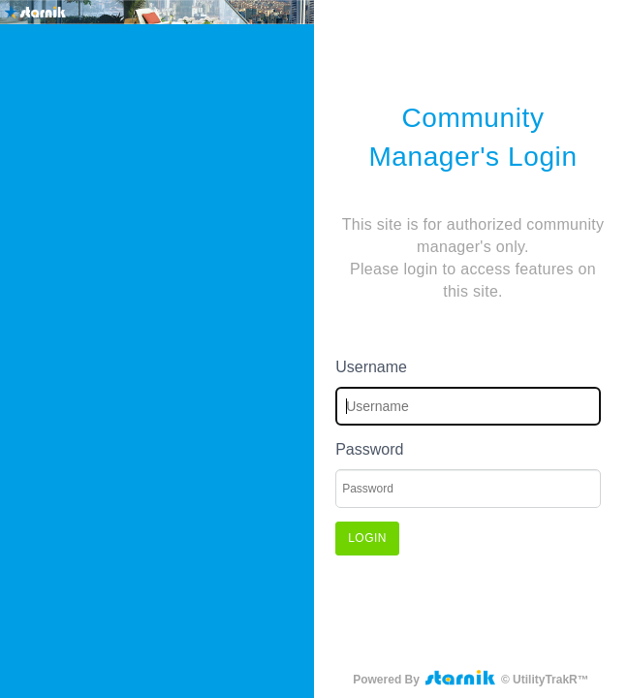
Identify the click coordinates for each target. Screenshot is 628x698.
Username (371, 367)
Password (369, 449)
